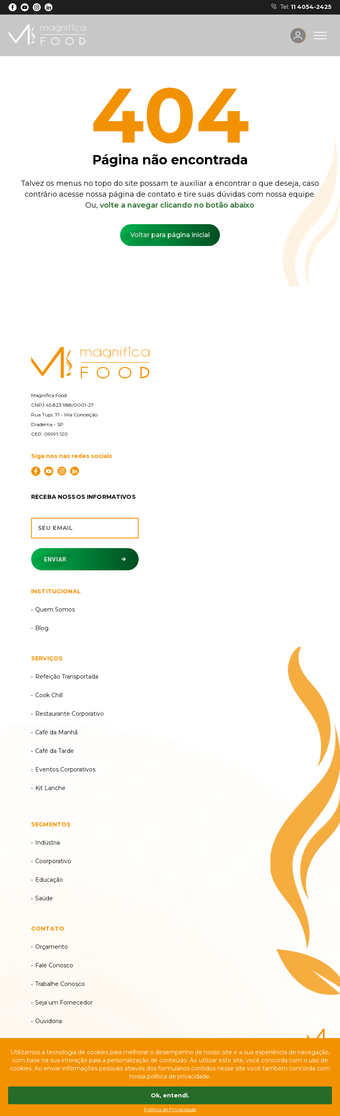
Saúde (44, 898)
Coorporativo (53, 861)
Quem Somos (55, 609)
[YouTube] (25, 7)
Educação (49, 879)
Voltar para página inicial (170, 235)
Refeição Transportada (66, 676)
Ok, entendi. (170, 1095)
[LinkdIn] (48, 7)
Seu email (55, 528)
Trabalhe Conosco (60, 984)
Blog (42, 628)
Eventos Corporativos (65, 769)
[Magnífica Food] (170, 363)
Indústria (47, 842)
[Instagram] (36, 7)
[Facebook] (12, 7)
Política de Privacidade (170, 1109)
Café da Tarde (54, 751)
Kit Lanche (50, 788)
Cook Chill (49, 695)
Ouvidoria (48, 1021)
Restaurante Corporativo (69, 713)
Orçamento (51, 946)
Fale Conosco (54, 965)
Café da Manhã (56, 732)
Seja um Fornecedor (64, 1002)
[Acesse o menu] (320, 35)
